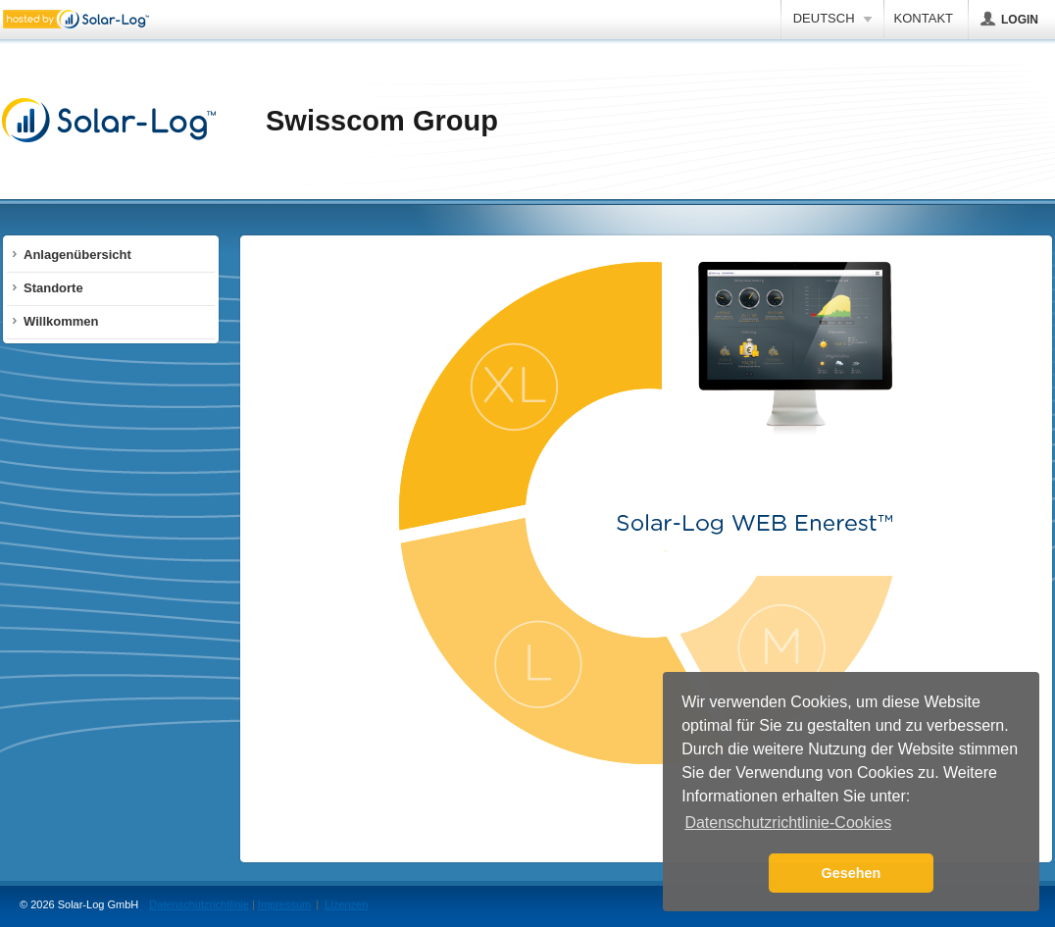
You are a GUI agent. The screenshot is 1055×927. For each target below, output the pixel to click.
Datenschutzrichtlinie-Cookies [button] (787, 822)
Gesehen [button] (851, 873)
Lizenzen (346, 904)
